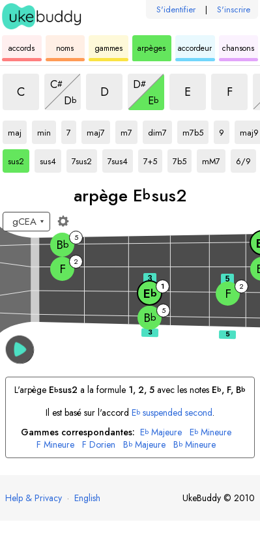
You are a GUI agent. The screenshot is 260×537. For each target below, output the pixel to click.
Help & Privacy (33, 497)
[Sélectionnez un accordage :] (26, 221)
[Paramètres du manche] (63, 221)
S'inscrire (233, 9)
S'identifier (175, 9)
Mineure (210, 432)
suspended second (172, 412)
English (87, 497)
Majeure (161, 432)
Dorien (98, 445)
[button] (20, 350)
